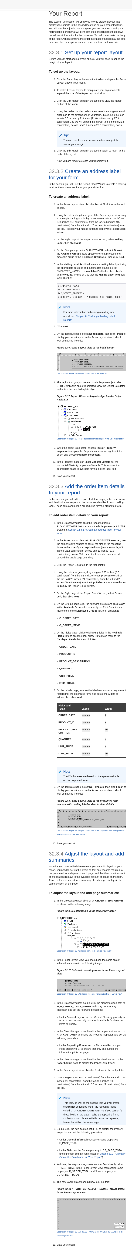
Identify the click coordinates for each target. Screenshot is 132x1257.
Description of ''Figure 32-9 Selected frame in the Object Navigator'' (84, 951)
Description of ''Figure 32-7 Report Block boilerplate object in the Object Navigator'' (90, 439)
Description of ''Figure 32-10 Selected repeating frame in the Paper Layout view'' (89, 994)
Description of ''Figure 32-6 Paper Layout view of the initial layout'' (83, 373)
